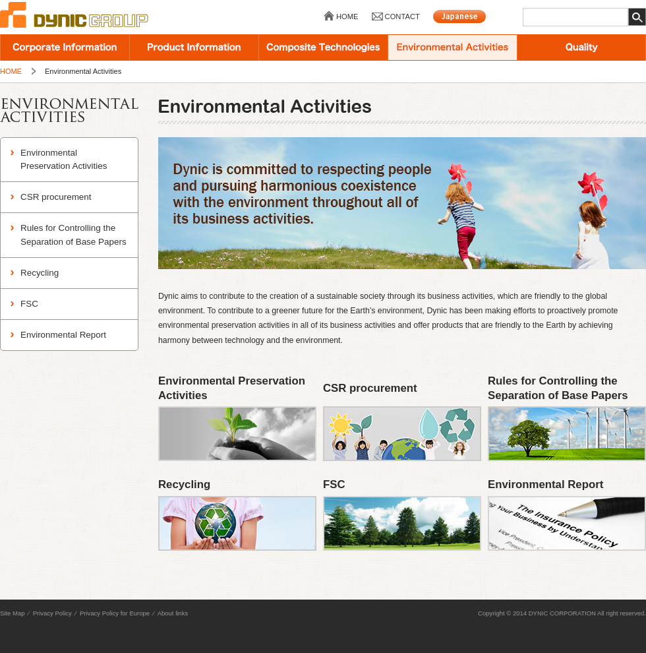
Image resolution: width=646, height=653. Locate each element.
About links (173, 613)
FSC (29, 304)
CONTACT (402, 16)
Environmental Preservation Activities (63, 159)
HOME (347, 16)
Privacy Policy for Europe (115, 613)
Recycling (39, 273)
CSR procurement (56, 197)
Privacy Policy (52, 613)
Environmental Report (63, 335)
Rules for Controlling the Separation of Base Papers (73, 234)
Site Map (12, 613)
